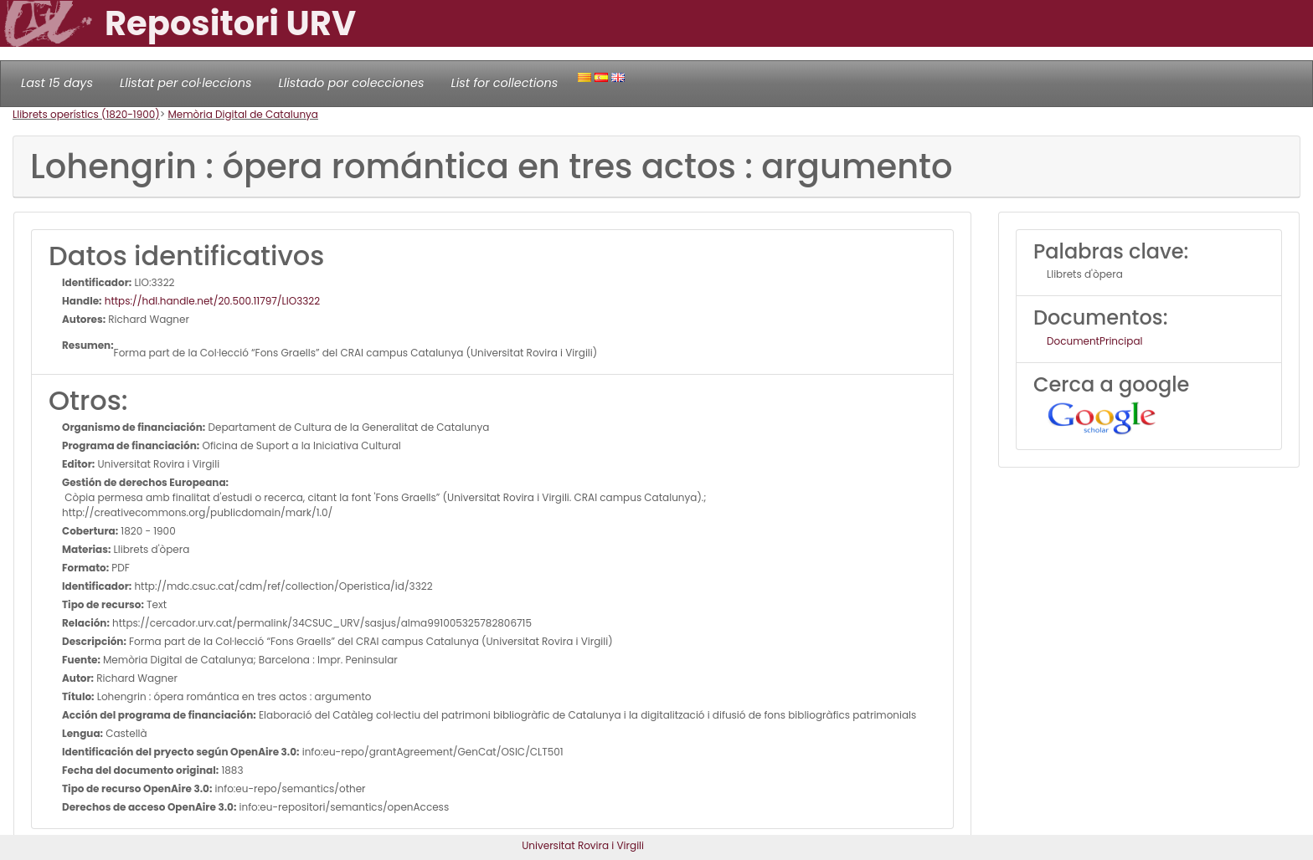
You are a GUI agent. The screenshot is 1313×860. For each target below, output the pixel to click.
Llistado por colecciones (352, 82)
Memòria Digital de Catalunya (242, 114)
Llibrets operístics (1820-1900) (86, 114)
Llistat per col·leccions (186, 82)
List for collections (504, 82)
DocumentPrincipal (1094, 341)
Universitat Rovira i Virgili (583, 845)
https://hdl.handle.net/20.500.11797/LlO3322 (211, 301)
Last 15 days (57, 82)
